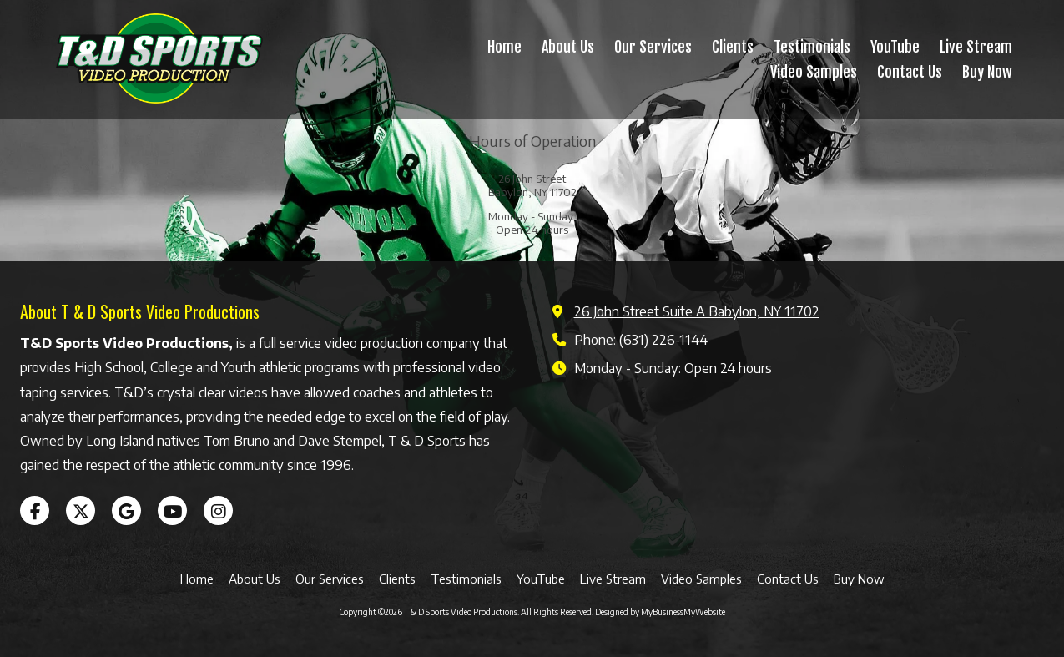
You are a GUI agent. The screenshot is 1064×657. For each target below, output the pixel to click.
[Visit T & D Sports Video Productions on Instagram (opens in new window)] (218, 510)
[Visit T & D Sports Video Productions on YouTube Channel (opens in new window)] (172, 510)
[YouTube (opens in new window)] (895, 47)
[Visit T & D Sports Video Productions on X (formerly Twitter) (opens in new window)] (80, 510)
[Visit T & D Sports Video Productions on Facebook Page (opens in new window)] (34, 510)
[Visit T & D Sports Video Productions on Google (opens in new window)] (126, 510)
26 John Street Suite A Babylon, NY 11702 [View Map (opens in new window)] (696, 311)
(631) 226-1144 (663, 339)
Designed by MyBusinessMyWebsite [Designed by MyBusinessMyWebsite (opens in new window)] (660, 612)
